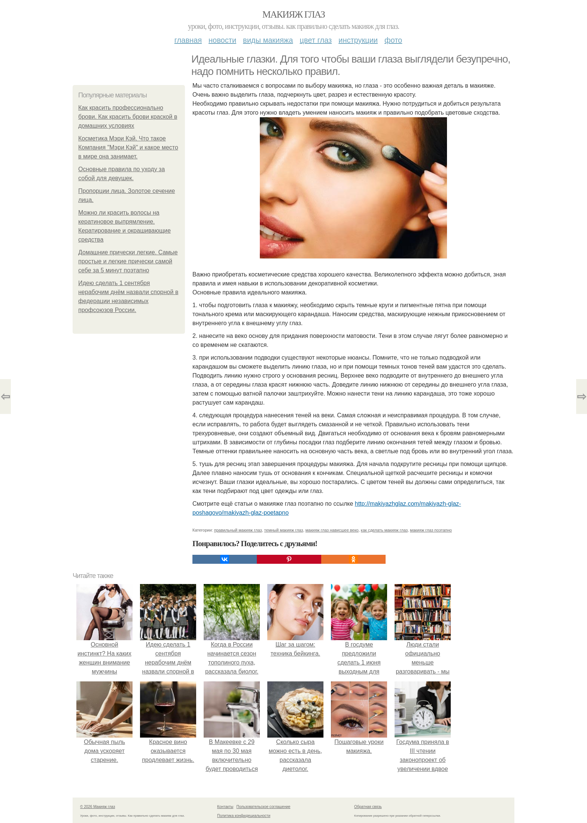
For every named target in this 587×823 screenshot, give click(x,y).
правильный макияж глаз (238, 530)
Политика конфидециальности (243, 816)
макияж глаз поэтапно (431, 530)
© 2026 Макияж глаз (97, 807)
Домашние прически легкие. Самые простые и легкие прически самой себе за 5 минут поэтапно (128, 261)
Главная (188, 40)
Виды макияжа (268, 40)
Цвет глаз (316, 40)
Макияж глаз (293, 14)
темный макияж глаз (283, 530)
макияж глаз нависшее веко (332, 530)
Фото (393, 40)
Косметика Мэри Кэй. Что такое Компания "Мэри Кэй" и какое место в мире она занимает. (128, 147)
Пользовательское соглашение (264, 807)
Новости (222, 40)
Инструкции (358, 40)
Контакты (225, 807)
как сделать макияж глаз (384, 530)
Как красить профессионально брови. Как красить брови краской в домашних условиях (127, 117)
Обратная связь (368, 807)
